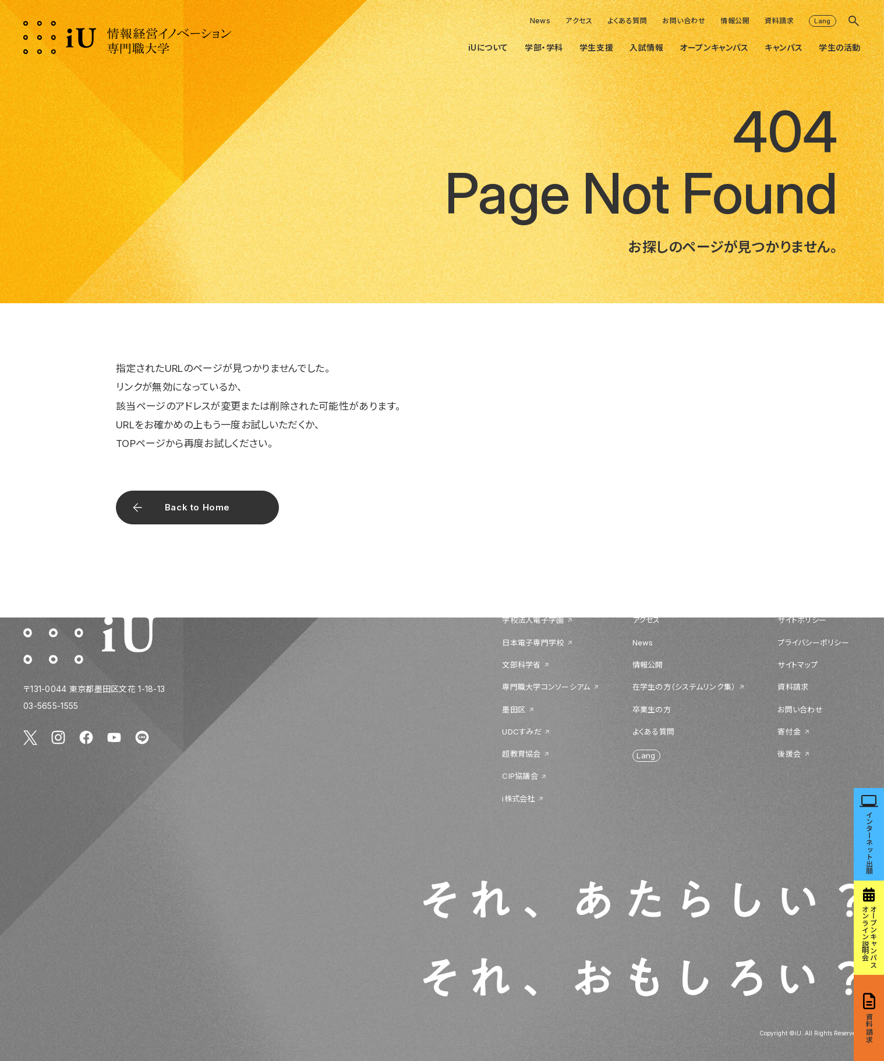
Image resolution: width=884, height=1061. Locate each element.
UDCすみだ (522, 732)
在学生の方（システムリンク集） (684, 687)
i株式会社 (518, 798)
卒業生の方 (651, 709)
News (540, 20)
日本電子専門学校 (533, 642)
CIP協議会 (520, 776)
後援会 (789, 754)
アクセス (578, 20)
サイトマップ (797, 665)
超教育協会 (521, 754)
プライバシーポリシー (813, 642)
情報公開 (734, 20)
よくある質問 (627, 20)
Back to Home (197, 507)
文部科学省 (521, 665)
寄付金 (789, 732)
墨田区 (513, 709)
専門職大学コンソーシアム (546, 687)
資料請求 (779, 20)
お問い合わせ (683, 20)
